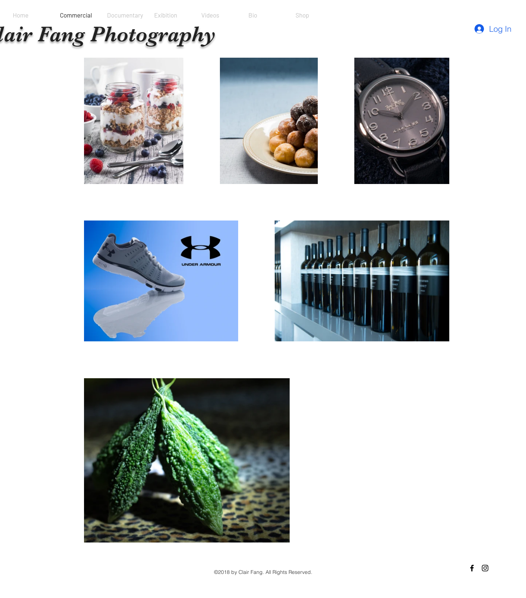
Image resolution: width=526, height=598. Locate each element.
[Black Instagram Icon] (485, 568)
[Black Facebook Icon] (472, 568)
